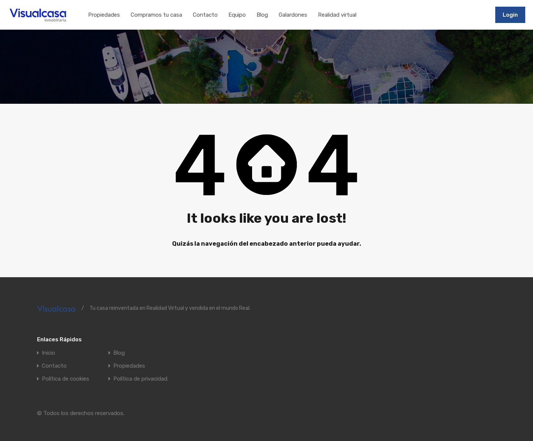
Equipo (237, 14)
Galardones (293, 14)
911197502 (472, 14)
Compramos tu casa (156, 14)
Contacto (205, 14)
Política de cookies (65, 379)
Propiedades (104, 14)
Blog (262, 14)
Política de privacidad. (140, 379)
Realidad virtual (337, 14)
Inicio (48, 353)
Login (510, 14)
